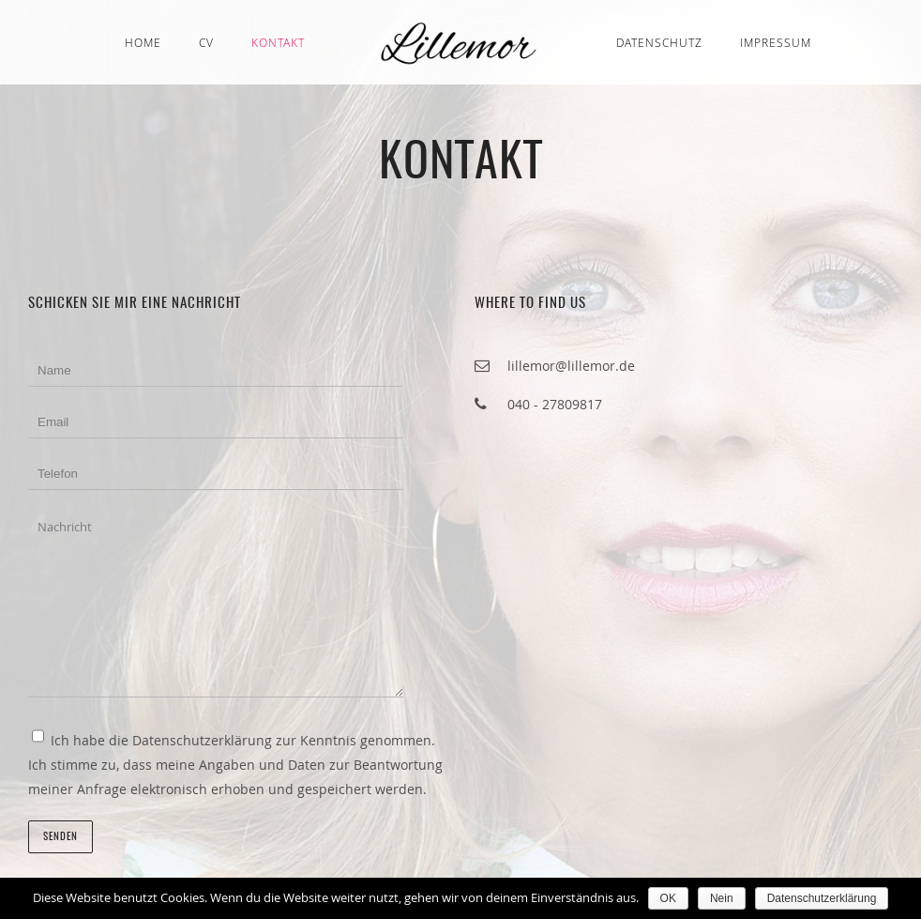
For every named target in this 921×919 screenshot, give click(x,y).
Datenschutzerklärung (822, 898)
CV (206, 42)
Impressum (775, 42)
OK (668, 898)
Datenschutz (659, 42)
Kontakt (278, 42)
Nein (721, 898)
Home (143, 42)
